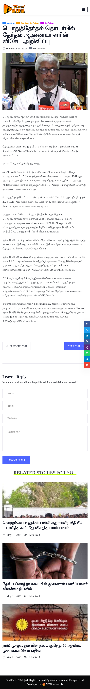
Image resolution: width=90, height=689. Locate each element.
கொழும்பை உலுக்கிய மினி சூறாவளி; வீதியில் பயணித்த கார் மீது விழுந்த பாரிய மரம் (42, 525)
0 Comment (39, 48)
